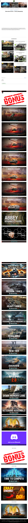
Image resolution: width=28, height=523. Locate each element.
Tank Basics (8, 8)
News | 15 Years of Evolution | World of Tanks (14, 398)
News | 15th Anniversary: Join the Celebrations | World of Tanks (14, 413)
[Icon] (14, 288)
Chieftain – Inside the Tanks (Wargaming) (20, 41)
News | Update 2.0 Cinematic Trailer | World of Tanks (14, 383)
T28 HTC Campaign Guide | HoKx (14, 180)
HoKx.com (3, 8)
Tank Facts (5, 8)
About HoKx (21, 520)
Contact (25, 520)
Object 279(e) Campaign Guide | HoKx (14, 150)
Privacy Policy (12, 520)
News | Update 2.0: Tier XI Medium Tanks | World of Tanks (14, 294)
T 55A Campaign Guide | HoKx (14, 165)
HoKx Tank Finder (8, 520)
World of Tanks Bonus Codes (14, 105)
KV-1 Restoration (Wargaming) (7, 70)
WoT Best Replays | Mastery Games (14, 517)
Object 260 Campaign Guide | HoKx (14, 120)
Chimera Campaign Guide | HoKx (14, 135)
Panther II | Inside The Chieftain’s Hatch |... (7, 48)
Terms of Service (17, 520)
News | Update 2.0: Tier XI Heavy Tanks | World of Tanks (14, 309)
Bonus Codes (4, 520)
